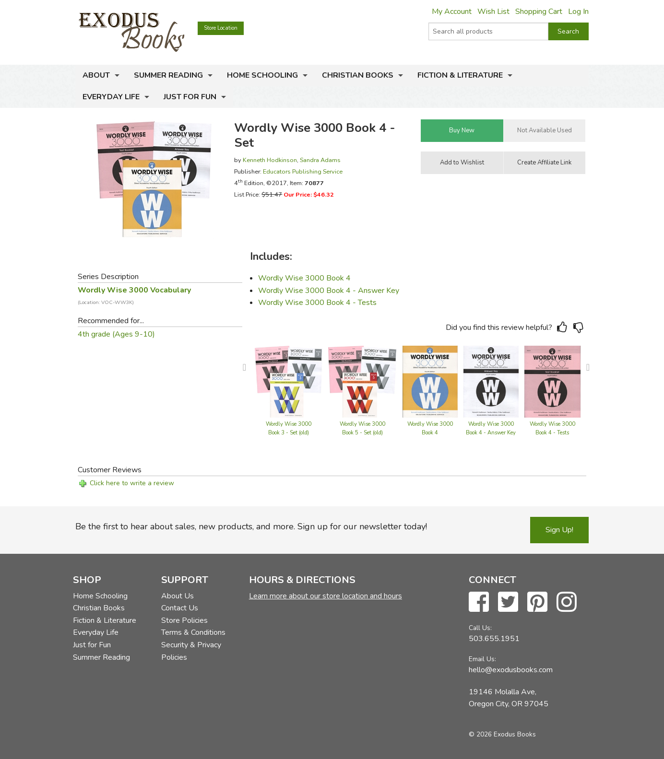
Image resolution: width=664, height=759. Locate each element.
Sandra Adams (320, 160)
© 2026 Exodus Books (502, 734)
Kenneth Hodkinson (270, 160)
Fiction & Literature (460, 75)
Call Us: (480, 627)
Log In (578, 11)
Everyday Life (111, 97)
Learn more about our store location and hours (325, 596)
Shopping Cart (538, 11)
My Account (452, 11)
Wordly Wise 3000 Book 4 (304, 278)
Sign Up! (559, 530)
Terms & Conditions (193, 632)
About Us (177, 596)
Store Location (220, 28)
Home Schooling (262, 75)
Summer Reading (168, 75)
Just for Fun (190, 97)
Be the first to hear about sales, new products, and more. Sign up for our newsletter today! (251, 526)
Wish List (493, 11)
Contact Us (179, 608)
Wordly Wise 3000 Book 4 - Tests (317, 302)
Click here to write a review (132, 483)
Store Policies (184, 620)
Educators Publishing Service (303, 171)
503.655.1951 (494, 638)
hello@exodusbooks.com (511, 670)
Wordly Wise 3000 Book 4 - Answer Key (328, 290)
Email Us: (482, 659)
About (96, 75)
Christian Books (357, 75)
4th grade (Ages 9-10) (116, 334)
